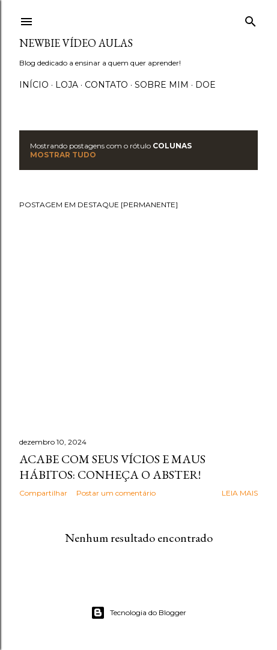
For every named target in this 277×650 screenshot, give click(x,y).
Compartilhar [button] (43, 492)
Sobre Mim (162, 84)
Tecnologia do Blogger (138, 613)
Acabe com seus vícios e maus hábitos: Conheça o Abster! (112, 466)
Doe (205, 84)
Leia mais (240, 492)
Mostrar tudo (63, 154)
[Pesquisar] (250, 19)
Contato (106, 84)
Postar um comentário (116, 492)
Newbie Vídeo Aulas (76, 43)
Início (34, 84)
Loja (66, 84)
